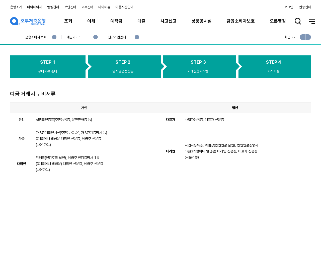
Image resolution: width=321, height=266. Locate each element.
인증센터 (305, 7)
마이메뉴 (104, 7)
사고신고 (168, 21)
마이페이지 (34, 7)
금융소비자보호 (241, 21)
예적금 (116, 21)
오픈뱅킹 (278, 21)
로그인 (288, 7)
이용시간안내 (124, 7)
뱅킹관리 (53, 7)
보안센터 (70, 7)
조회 (68, 21)
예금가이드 (74, 37)
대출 (141, 21)
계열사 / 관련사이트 (264, 239)
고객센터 (87, 7)
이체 (91, 21)
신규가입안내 (117, 37)
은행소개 (16, 7)
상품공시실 (202, 21)
